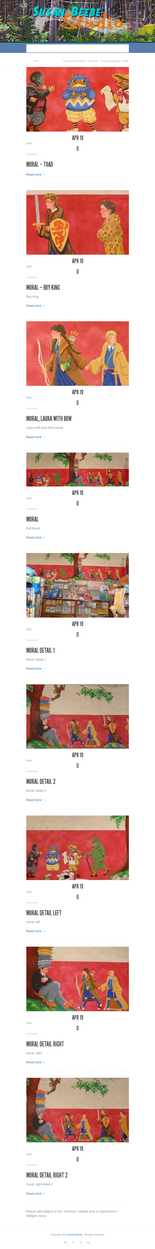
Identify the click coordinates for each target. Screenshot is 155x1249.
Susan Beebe (75, 1234)
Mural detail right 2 (47, 1175)
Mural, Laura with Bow (49, 419)
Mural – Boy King (43, 288)
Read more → (36, 174)
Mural (32, 519)
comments (77, 150)
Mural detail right (45, 1044)
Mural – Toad (39, 165)
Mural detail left (44, 913)
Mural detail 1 (40, 651)
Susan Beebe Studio (74, 61)
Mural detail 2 (41, 782)
